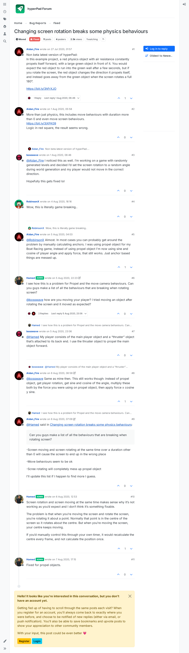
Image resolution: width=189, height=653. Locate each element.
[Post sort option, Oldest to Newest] (159, 56)
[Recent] (4, 12)
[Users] (4, 34)
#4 (133, 201)
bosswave (32, 154)
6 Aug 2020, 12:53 (66, 496)
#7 (133, 331)
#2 (133, 108)
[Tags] (4, 19)
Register (24, 641)
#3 (133, 154)
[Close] (130, 596)
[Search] (4, 41)
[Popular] (4, 27)
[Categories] (4, 4)
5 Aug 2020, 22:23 (67, 277)
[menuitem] (184, 4)
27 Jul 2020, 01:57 (61, 49)
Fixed (34, 39)
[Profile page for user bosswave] (19, 157)
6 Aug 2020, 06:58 (62, 373)
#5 (133, 234)
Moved (21, 39)
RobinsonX (32, 201)
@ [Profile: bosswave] (34, 300)
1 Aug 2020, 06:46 (60, 154)
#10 (133, 496)
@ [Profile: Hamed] (32, 337)
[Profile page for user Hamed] (19, 280)
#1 (133, 49)
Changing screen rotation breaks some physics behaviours (91, 424)
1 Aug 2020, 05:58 (61, 108)
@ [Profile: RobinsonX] (35, 240)
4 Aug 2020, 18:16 (61, 201)
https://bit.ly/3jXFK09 (41, 123)
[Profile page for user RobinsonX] (19, 204)
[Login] (184, 4)
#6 (133, 277)
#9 (133, 419)
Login (37, 641)
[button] (4, 641)
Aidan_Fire (32, 49)
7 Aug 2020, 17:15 (66, 559)
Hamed (30, 277)
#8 (133, 373)
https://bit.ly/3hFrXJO (41, 88)
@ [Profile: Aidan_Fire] (35, 160)
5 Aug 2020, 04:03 (62, 234)
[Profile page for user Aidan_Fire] (19, 51)
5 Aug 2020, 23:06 (61, 331)
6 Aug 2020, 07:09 (61, 419)
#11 (133, 559)
